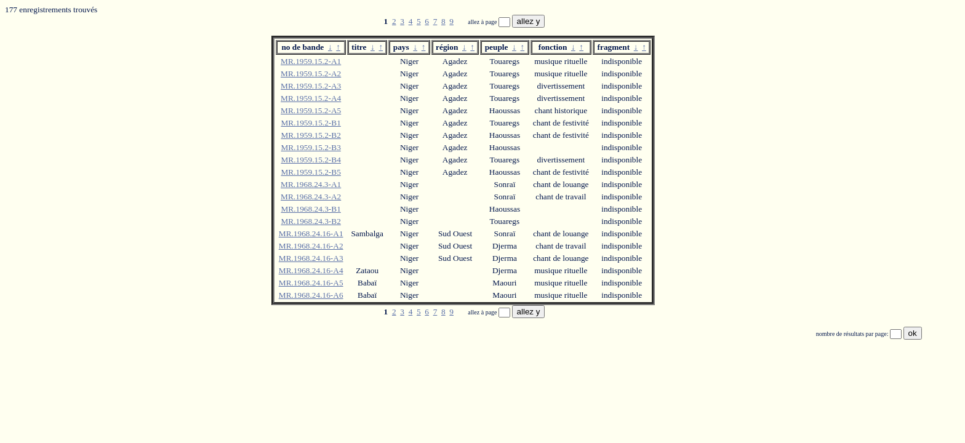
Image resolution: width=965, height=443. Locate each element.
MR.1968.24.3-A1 (311, 184)
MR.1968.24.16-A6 (311, 295)
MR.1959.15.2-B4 (310, 159)
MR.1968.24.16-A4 (311, 270)
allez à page (483, 21)
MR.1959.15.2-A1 (311, 61)
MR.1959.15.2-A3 (311, 85)
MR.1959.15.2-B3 (310, 147)
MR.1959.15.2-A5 (311, 110)
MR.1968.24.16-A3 (311, 258)
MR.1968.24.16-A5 (311, 282)
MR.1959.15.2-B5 (310, 172)
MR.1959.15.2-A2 (311, 73)
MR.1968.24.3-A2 (311, 196)
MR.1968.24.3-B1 (310, 209)
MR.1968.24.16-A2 (311, 245)
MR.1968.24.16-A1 (311, 233)
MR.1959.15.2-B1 (310, 122)
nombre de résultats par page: (853, 333)
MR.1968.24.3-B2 (310, 221)
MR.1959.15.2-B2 (310, 135)
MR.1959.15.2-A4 (311, 98)
